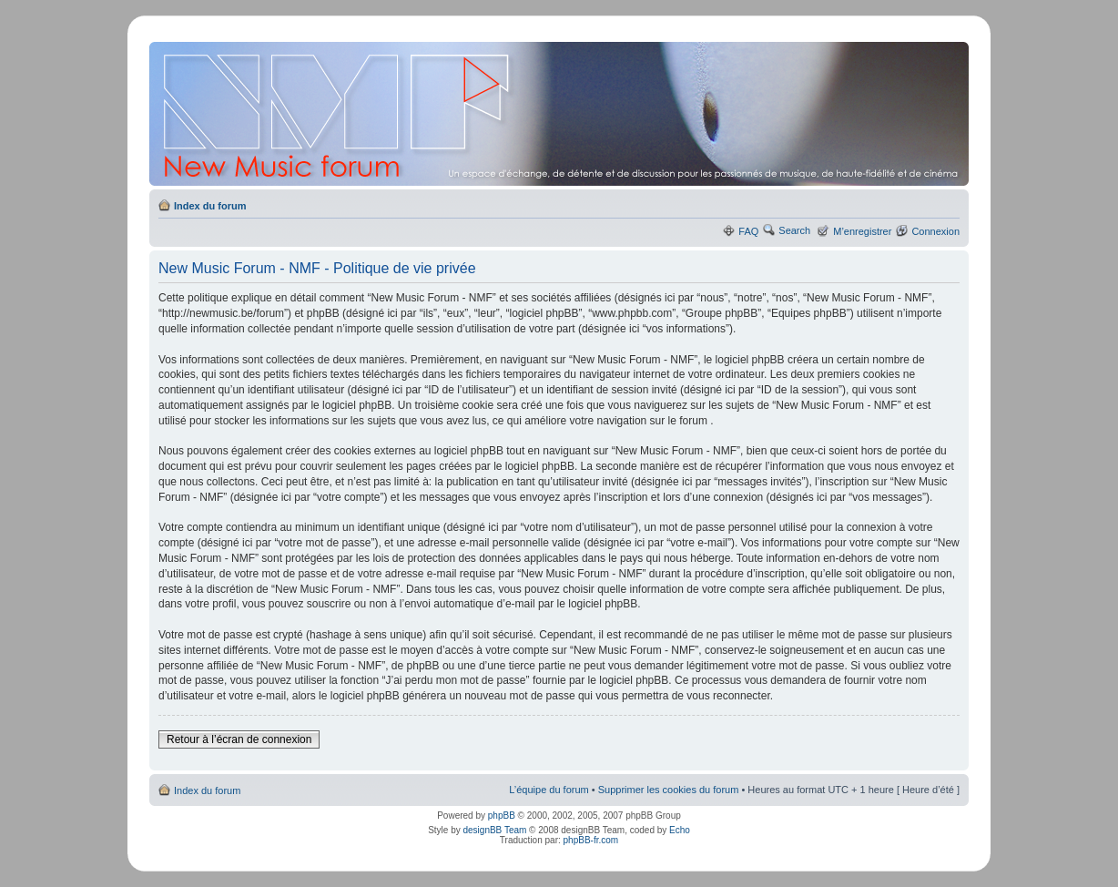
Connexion (935, 231)
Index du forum (210, 205)
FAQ (748, 231)
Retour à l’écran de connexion (239, 739)
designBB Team (494, 830)
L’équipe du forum (548, 789)
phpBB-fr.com (591, 840)
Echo (679, 830)
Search (794, 230)
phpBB (501, 816)
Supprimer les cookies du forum (668, 789)
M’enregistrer (862, 231)
